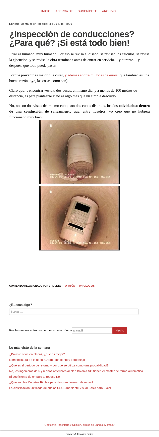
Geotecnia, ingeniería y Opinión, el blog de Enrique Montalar (79, 424)
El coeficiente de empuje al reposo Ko (34, 376)
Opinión (70, 285)
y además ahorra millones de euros (91, 75)
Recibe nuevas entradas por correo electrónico (40, 330)
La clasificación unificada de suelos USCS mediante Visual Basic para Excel (60, 388)
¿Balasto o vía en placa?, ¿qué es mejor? (37, 354)
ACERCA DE (64, 11)
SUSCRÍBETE (87, 11)
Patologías (87, 285)
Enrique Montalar (20, 23)
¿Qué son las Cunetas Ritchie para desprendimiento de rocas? (51, 382)
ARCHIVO (109, 11)
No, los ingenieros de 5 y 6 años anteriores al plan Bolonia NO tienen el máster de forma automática (76, 371)
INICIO (46, 11)
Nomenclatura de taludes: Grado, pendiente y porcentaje (47, 359)
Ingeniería (44, 23)
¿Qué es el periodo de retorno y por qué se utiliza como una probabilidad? (58, 365)
